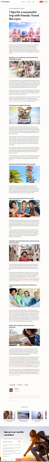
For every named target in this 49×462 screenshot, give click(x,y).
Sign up (41, 1)
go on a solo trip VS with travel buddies (18, 101)
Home (10, 8)
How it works (23, 1)
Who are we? (11, 400)
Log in (46, 1)
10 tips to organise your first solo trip (27, 280)
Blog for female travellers (16, 8)
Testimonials (29, 1)
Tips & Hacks (22, 8)
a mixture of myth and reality (31, 277)
